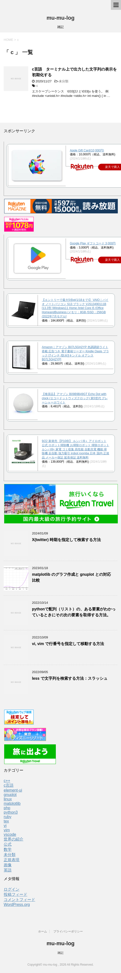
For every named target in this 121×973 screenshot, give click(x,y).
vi (5, 826)
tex (6, 821)
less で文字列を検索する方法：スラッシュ (69, 678)
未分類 (63, 81)
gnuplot (10, 795)
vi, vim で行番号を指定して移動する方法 (68, 644)
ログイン (11, 889)
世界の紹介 (13, 839)
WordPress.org (17, 904)
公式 (8, 844)
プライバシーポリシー (68, 931)
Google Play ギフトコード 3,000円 (93, 243)
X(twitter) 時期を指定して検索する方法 (66, 540)
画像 (8, 865)
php (7, 808)
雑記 (60, 953)
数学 (8, 849)
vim (7, 830)
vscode (10, 834)
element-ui (13, 790)
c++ (7, 781)
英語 (8, 870)
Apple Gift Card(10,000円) (87, 150)
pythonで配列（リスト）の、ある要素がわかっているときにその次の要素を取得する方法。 (74, 612)
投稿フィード (15, 894)
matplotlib (12, 803)
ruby (7, 817)
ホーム (42, 931)
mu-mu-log (60, 18)
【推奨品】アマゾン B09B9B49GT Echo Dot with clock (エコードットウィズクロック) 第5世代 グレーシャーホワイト (75, 398)
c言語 (9, 785)
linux (8, 799)
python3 (11, 812)
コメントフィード (19, 900)
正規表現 (11, 860)
